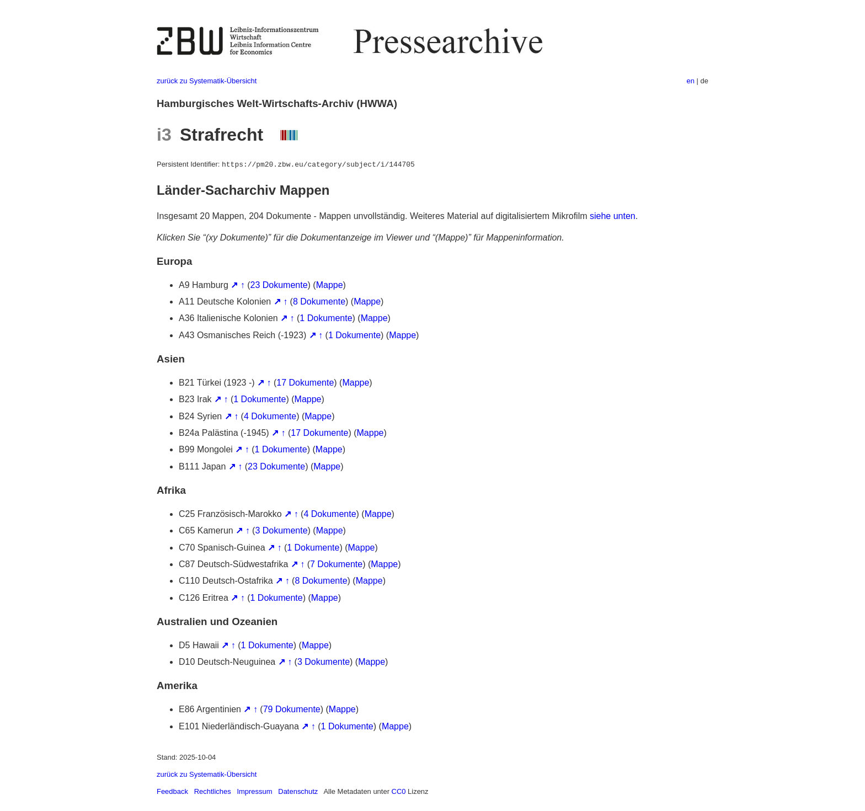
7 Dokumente (336, 564)
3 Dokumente (281, 530)
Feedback (172, 791)
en (691, 81)
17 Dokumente (305, 382)
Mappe (329, 285)
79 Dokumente (292, 709)
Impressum (254, 791)
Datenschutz (298, 791)
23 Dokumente (279, 285)
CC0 (399, 791)
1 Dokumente (326, 318)
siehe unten (613, 216)
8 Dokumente (319, 301)
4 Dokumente (270, 416)
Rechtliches (212, 791)
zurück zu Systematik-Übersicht (207, 81)
